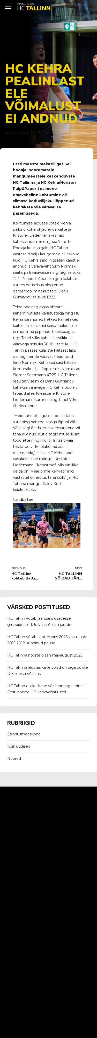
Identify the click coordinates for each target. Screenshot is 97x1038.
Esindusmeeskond (24, 734)
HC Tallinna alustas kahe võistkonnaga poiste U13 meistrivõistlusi (47, 670)
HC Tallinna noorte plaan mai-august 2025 (44, 655)
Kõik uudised (18, 746)
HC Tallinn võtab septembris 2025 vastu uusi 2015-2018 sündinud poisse (47, 639)
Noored (14, 758)
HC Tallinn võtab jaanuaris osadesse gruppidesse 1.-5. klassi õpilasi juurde (39, 621)
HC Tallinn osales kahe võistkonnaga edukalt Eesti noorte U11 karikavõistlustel (47, 689)
